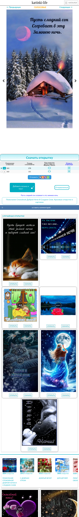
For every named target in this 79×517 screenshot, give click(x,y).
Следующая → (65, 7)
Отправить (39, 177)
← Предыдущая (14, 7)
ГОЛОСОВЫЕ (40, 7)
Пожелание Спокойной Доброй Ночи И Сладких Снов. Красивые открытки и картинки (39, 200)
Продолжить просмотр (39, 499)
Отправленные (61, 187)
